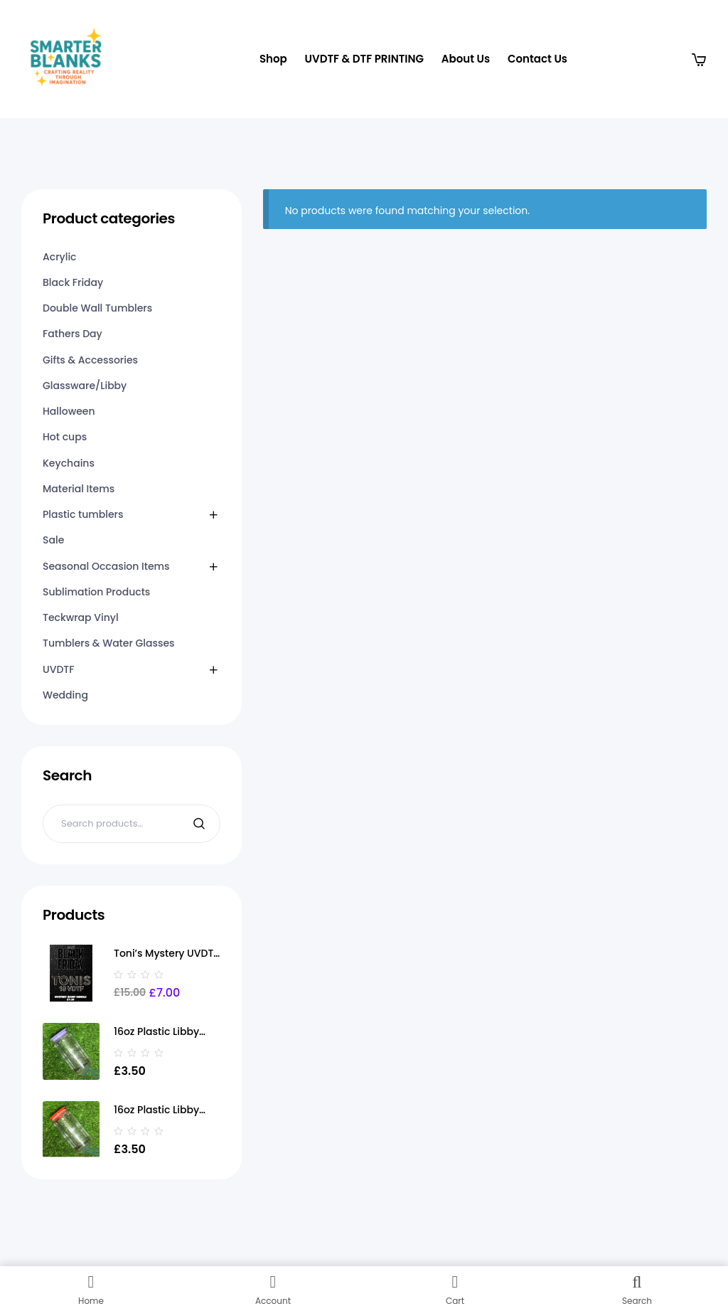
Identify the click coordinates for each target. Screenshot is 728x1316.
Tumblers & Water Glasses (109, 643)
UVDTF (58, 669)
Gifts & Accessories (90, 360)
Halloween (69, 411)
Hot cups (65, 437)
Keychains (69, 463)
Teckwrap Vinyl (81, 617)
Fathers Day (72, 334)
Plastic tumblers (83, 514)
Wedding (65, 695)
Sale (53, 540)
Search (200, 824)
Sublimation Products (96, 592)
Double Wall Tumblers (97, 308)
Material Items (78, 489)
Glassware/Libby (85, 385)
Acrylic (59, 257)
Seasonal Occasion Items (106, 566)
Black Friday (73, 282)
